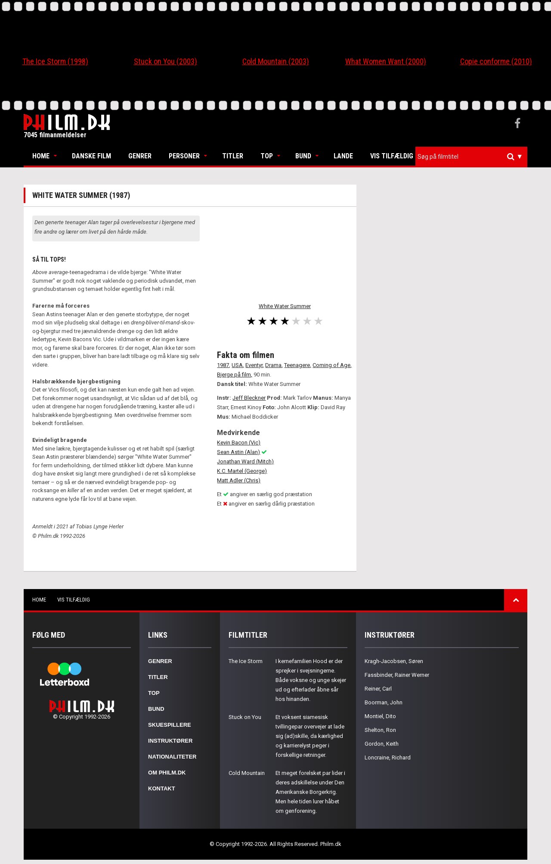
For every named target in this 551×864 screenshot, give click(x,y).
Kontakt (161, 788)
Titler (232, 156)
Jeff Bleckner (249, 398)
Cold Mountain (247, 773)
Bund (303, 156)
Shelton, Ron (380, 730)
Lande (343, 156)
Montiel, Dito (380, 716)
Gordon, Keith (382, 744)
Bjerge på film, (234, 374)
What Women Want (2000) (385, 61)
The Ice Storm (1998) (55, 61)
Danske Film (91, 156)
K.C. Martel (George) (242, 471)
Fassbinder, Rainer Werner (397, 675)
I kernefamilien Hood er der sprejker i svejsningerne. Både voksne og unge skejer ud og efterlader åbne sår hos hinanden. (311, 680)
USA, (238, 365)
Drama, (274, 365)
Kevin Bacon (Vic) (238, 442)
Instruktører (170, 740)
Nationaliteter (172, 756)
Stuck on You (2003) (165, 61)
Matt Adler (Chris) (238, 480)
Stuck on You (245, 717)
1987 (223, 365)
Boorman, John (383, 702)
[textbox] (473, 156)
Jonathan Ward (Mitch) (245, 461)
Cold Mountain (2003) (275, 61)
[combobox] (471, 157)
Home (41, 156)
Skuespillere (169, 725)
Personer (184, 156)
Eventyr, (254, 365)
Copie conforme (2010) (496, 61)
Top (266, 156)
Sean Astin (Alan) (238, 452)
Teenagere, (297, 365)
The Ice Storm (246, 661)
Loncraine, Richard (388, 757)
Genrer (140, 156)
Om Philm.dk (167, 772)
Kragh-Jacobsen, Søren (394, 661)
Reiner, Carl (378, 688)
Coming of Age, (332, 365)
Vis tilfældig (391, 156)
